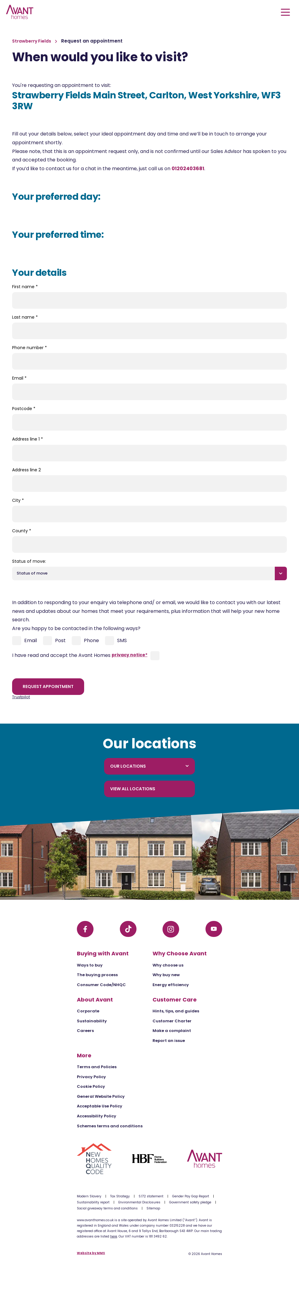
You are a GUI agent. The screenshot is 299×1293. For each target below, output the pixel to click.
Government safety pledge (190, 1202)
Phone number (29, 347)
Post (54, 640)
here (113, 1236)
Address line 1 (27, 439)
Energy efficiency (171, 985)
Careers (85, 1030)
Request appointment (48, 686)
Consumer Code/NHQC (101, 985)
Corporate (88, 1011)
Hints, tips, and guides (176, 1011)
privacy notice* (129, 655)
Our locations (149, 766)
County (21, 530)
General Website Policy (101, 1096)
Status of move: (29, 561)
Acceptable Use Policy (99, 1106)
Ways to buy (90, 965)
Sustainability (92, 1021)
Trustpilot (21, 697)
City (18, 500)
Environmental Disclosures (139, 1202)
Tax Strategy (120, 1196)
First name (25, 286)
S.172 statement (151, 1196)
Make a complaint (172, 1030)
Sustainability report (93, 1202)
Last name (25, 317)
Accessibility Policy (96, 1116)
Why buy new (166, 975)
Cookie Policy (91, 1086)
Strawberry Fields (32, 41)
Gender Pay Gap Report (190, 1196)
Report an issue (169, 1040)
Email (19, 378)
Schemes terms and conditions (110, 1126)
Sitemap (153, 1208)
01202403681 (188, 168)
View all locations (132, 789)
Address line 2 (26, 469)
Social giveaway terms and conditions (107, 1208)
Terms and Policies (97, 1067)
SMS (116, 640)
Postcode (23, 408)
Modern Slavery (89, 1196)
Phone (85, 640)
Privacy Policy (91, 1077)
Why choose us (168, 965)
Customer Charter (172, 1021)
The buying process (97, 975)
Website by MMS (91, 1253)
